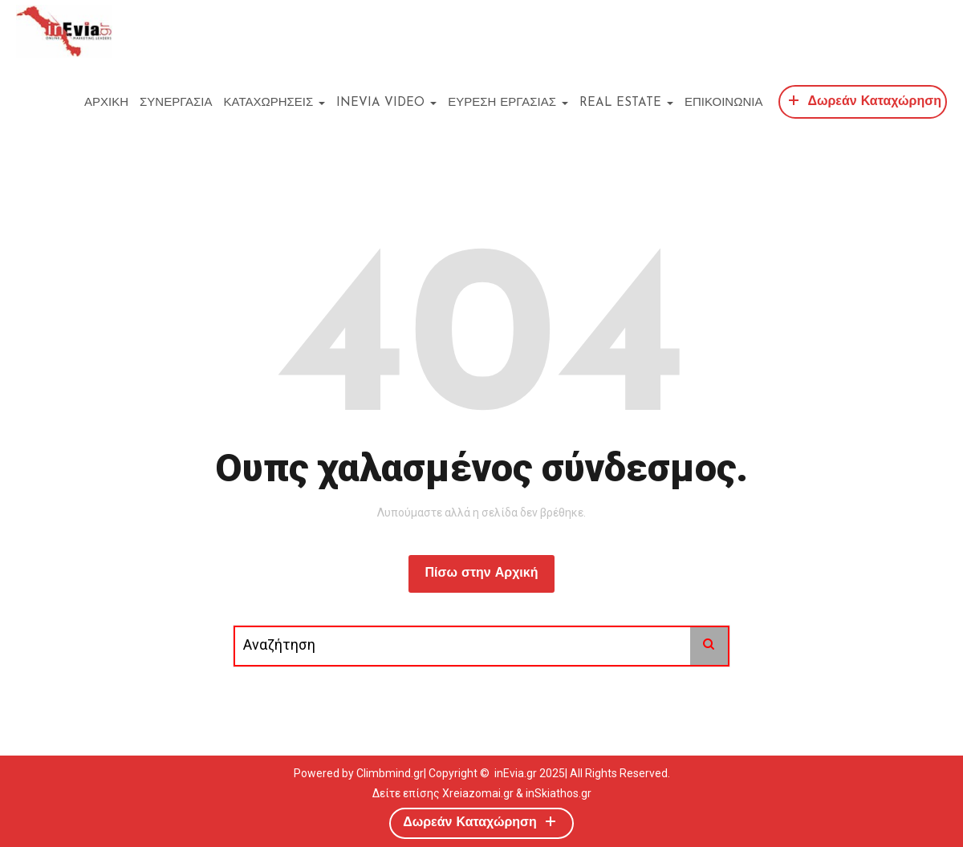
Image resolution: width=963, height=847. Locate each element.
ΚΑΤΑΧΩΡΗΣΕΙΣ (275, 103)
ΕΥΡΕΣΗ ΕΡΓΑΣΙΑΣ (508, 103)
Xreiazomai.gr (478, 793)
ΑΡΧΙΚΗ (106, 103)
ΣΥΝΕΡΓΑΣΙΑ (176, 103)
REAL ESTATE (626, 103)
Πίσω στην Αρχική (481, 573)
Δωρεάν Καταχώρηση (862, 100)
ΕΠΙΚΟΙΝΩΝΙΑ (723, 103)
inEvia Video (386, 103)
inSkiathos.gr (558, 793)
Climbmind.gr (390, 773)
